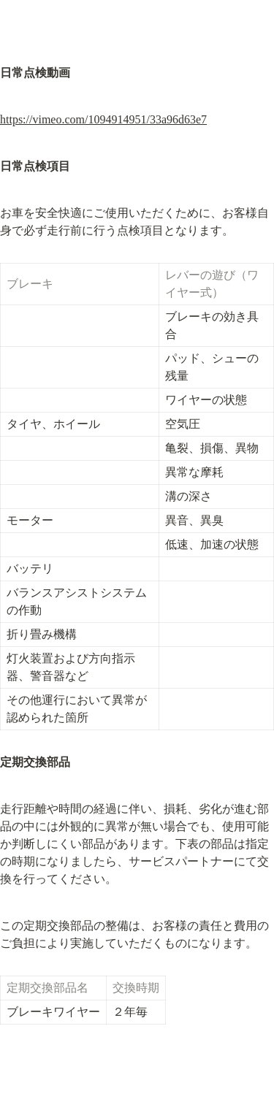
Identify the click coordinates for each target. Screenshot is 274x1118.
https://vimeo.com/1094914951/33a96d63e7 (103, 119)
